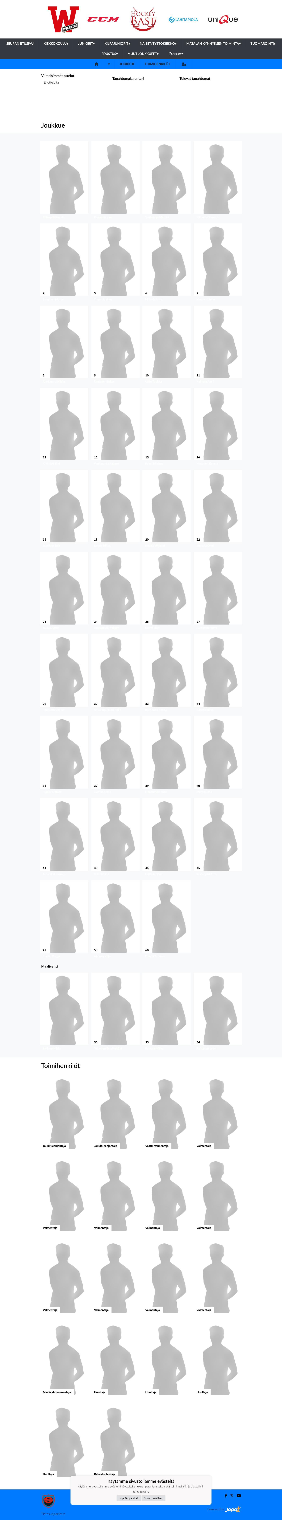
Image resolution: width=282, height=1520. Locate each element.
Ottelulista (50, 96)
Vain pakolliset (153, 1498)
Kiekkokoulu (56, 43)
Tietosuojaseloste (53, 1514)
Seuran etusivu (20, 43)
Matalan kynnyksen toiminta (213, 43)
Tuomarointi (263, 43)
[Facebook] (224, 1496)
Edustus (109, 54)
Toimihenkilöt (157, 64)
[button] (64, 181)
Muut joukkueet (143, 54)
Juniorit (86, 43)
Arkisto (176, 54)
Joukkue (127, 64)
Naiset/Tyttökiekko (158, 43)
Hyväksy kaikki (128, 1498)
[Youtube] (237, 1496)
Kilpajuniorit (117, 43)
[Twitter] (230, 1496)
